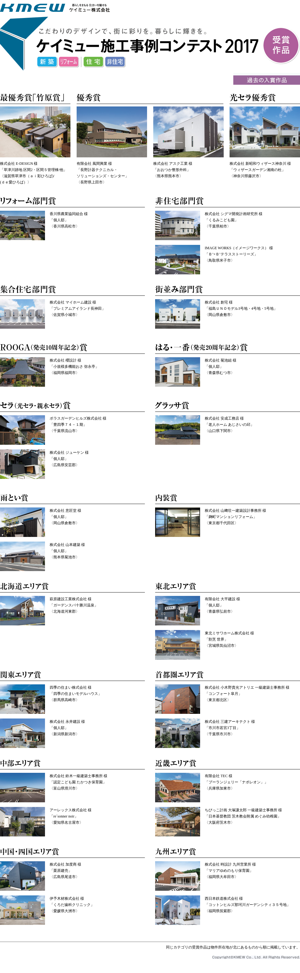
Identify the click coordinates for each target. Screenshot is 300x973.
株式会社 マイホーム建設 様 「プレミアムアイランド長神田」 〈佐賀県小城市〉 (77, 308)
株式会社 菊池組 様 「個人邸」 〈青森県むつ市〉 (220, 366)
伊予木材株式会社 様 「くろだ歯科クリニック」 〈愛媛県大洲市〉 (72, 904)
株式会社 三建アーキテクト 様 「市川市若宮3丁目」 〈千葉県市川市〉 (230, 727)
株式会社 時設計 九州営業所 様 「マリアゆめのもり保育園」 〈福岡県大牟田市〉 (230, 870)
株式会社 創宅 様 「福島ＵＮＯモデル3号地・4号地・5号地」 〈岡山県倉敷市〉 (241, 308)
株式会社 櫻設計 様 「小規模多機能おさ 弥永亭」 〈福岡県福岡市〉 (74, 366)
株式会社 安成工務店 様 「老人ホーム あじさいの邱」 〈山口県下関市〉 (229, 424)
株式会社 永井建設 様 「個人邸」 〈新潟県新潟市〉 (67, 727)
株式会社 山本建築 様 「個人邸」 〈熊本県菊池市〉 (67, 551)
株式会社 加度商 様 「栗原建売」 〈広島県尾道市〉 (65, 870)
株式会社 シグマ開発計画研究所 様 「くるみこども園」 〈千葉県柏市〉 (233, 220)
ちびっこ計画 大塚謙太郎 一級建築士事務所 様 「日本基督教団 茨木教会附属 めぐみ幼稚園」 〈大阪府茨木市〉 (243, 816)
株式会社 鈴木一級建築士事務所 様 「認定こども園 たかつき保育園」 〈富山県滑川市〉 (78, 782)
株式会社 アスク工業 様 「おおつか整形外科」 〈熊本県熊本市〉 (172, 169)
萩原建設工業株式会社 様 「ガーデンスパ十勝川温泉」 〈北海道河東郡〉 (74, 605)
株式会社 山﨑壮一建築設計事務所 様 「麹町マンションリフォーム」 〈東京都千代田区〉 (235, 516)
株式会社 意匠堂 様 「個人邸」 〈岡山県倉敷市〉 (65, 516)
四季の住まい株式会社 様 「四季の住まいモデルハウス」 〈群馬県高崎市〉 (76, 693)
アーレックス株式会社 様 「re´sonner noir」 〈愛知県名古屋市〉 (71, 816)
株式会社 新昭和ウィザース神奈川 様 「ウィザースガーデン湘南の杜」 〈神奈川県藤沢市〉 (260, 169)
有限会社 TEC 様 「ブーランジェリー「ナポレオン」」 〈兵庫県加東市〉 (236, 782)
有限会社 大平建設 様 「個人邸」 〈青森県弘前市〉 (222, 605)
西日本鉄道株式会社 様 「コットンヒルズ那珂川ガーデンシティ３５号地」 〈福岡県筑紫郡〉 (247, 904)
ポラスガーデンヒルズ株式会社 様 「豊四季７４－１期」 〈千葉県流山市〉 (78, 424)
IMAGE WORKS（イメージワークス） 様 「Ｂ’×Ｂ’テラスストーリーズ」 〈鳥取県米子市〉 (239, 254)
